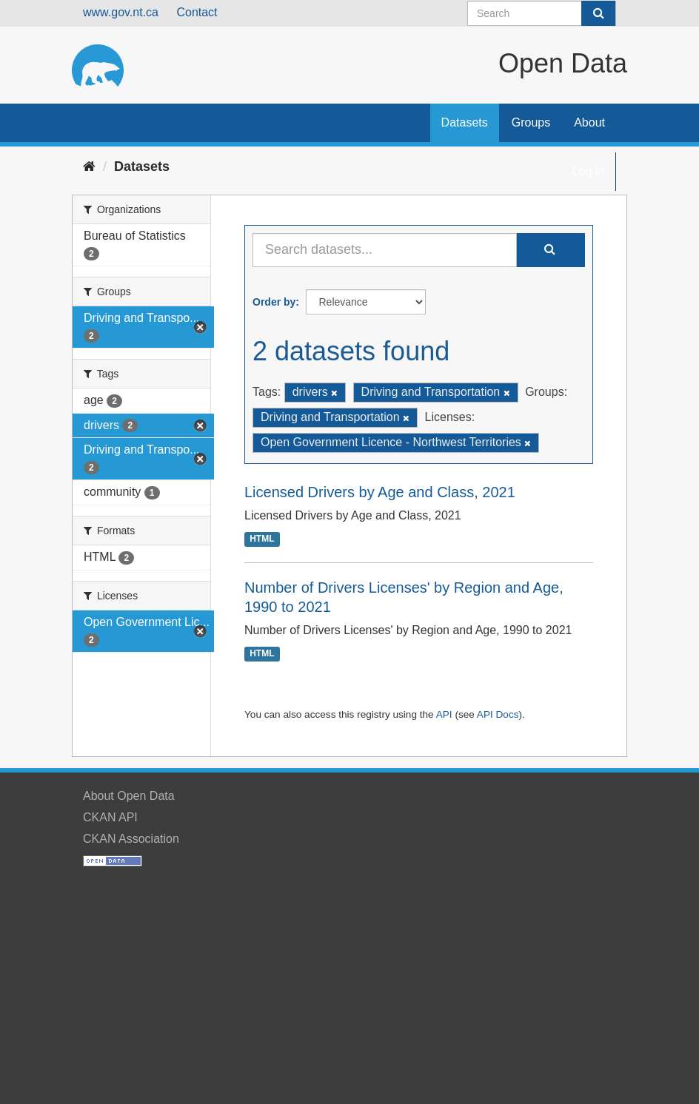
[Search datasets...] (384, 250)
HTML (262, 539)
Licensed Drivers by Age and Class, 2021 (379, 492)
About (589, 122)
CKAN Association (131, 838)
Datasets (464, 122)
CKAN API (110, 817)
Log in (588, 171)
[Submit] (598, 13)
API (444, 714)
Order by (273, 302)
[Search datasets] (541, 13)
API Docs (498, 714)
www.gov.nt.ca (120, 12)
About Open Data (129, 796)
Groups (531, 122)
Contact (196, 12)
